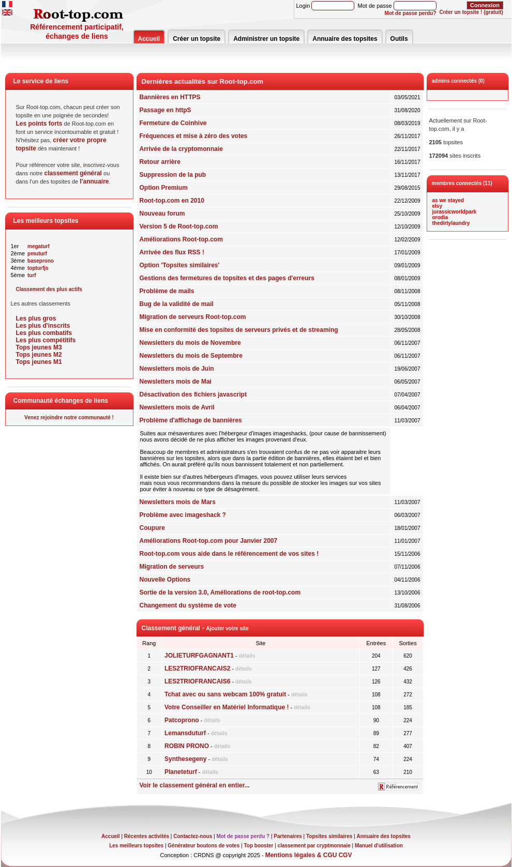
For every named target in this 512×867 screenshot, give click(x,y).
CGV (345, 855)
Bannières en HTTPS (170, 97)
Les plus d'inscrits (43, 325)
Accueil (149, 38)
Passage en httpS (165, 110)
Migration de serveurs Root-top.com (193, 317)
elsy (437, 206)
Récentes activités (146, 836)
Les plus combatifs (44, 333)
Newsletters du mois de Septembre (191, 355)
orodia (440, 217)
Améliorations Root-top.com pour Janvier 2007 (209, 540)
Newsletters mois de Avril (177, 407)
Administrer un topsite (266, 38)
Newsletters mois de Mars (178, 502)
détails (247, 656)
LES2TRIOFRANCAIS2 (197, 668)
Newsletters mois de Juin (177, 368)
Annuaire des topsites (344, 38)
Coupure (152, 527)
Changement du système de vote (188, 605)
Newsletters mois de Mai (176, 381)
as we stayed (448, 200)
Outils (399, 38)
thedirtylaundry (451, 223)
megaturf (38, 246)
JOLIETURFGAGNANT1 (199, 655)
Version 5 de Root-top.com (179, 226)
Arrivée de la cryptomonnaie (181, 149)
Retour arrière (160, 161)
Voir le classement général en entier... (195, 785)
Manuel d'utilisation (379, 845)
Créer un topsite (196, 38)
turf (31, 275)
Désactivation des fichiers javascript (193, 394)
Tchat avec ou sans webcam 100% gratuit (225, 694)
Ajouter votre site (227, 628)
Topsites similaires (329, 836)
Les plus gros (36, 318)
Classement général (171, 628)
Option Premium (164, 187)
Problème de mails (167, 291)
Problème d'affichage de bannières (191, 420)
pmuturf (37, 253)
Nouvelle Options (165, 579)
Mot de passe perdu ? (242, 836)
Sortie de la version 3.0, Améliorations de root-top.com (220, 592)
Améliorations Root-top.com (181, 239)
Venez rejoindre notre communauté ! (69, 417)
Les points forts (39, 123)
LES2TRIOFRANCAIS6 (197, 681)
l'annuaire (94, 181)
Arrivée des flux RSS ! (172, 252)
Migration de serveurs (172, 566)
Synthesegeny (185, 759)
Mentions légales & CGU (301, 855)
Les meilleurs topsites (136, 845)
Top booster (258, 845)
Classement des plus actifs (49, 289)
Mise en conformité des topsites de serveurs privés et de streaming (239, 329)
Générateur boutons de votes (203, 845)
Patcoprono (181, 720)
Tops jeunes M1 (39, 362)
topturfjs (38, 268)
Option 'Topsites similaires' (180, 265)
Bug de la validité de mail (177, 304)
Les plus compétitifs (46, 340)
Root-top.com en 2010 (172, 200)
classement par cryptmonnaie (314, 845)
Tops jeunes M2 (39, 354)
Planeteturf (180, 771)
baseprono (40, 261)
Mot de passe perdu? (410, 13)
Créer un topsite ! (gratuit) (471, 12)
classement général (73, 173)
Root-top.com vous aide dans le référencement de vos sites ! (229, 553)
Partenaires (288, 836)
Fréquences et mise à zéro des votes (194, 136)
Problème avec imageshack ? (183, 515)
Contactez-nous (192, 836)
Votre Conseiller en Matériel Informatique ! (226, 707)
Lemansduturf (185, 733)
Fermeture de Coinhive (173, 123)
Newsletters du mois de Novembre (190, 342)
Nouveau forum (162, 213)
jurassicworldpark (454, 212)
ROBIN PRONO (186, 746)
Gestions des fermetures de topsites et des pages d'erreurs (227, 278)
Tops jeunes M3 (39, 347)
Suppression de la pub (173, 174)
